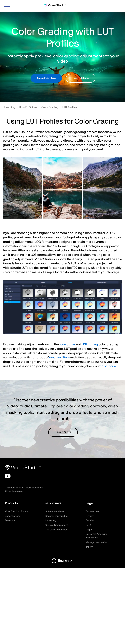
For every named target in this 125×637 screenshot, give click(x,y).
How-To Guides (28, 107)
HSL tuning (90, 344)
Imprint (89, 547)
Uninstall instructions (56, 525)
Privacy (90, 516)
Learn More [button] (80, 78)
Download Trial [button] (46, 78)
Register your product (56, 516)
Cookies (90, 520)
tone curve (67, 344)
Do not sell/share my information (96, 536)
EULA (88, 525)
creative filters (59, 357)
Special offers (12, 516)
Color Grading (49, 107)
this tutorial (108, 366)
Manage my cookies (96, 542)
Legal (89, 529)
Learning (9, 107)
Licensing (50, 520)
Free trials (10, 520)
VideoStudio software (16, 511)
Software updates (54, 511)
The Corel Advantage (56, 529)
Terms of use (92, 511)
